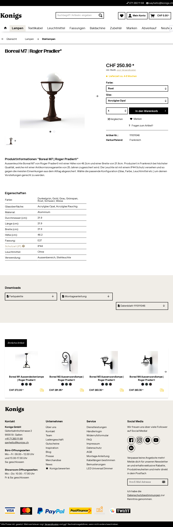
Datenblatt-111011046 (131, 305)
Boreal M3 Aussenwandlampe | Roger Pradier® (106, 378)
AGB (89, 452)
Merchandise (53, 460)
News (49, 464)
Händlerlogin (94, 431)
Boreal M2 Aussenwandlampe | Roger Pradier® (66, 378)
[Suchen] (100, 15)
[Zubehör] (116, 28)
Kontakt (50, 431)
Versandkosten (52, 524)
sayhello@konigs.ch (159, 3)
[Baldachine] (98, 28)
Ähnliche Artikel (16, 343)
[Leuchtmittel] (56, 28)
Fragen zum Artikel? (140, 126)
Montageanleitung (74, 296)
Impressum (93, 444)
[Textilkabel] (35, 28)
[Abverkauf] (149, 28)
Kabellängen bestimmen (101, 460)
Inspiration (52, 448)
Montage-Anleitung (98, 456)
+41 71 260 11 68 (14, 439)
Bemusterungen (96, 464)
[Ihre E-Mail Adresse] (143, 482)
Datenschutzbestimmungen (143, 495)
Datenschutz (94, 448)
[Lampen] (18, 28)
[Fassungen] (77, 28)
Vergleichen (115, 119)
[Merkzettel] (121, 15)
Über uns (51, 427)
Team (49, 435)
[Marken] (131, 28)
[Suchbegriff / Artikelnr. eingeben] (80, 15)
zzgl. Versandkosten (126, 70)
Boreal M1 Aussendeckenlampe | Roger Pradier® (26, 378)
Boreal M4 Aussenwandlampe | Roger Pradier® (147, 378)
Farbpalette (15, 296)
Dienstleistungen (97, 427)
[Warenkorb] (160, 15)
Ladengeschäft (55, 440)
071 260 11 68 (135, 3)
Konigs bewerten (58, 468)
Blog (48, 452)
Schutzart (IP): (15, 246)
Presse (50, 456)
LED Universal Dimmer (100, 468)
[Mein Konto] (137, 15)
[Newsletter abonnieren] (164, 482)
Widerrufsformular (98, 435)
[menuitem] (80, 15)
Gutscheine (52, 444)
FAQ (89, 440)
